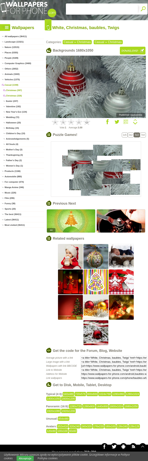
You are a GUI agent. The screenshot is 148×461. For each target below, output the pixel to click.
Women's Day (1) (14, 166)
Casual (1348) (11, 85)
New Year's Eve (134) (16, 112)
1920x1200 (68, 410)
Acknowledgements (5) (17, 139)
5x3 (137, 135)
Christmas (84, 42)
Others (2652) (11, 69)
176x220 (98, 426)
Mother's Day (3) (14, 149)
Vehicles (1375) (12, 79)
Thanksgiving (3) (14, 155)
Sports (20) (10, 209)
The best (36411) (13, 214)
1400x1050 (53, 398)
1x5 (125, 135)
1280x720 (75, 406)
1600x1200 (68, 398)
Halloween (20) (13, 122)
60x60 (73, 431)
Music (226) (10, 193)
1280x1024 (132, 394)
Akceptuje (25, 458)
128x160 (122, 426)
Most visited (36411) (15, 225)
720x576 (80, 394)
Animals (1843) (12, 74)
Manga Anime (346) (14, 187)
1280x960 (118, 394)
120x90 (51, 431)
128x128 (134, 426)
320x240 (74, 426)
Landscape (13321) (14, 42)
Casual (68, 42)
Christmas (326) (14, 96)
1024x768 (105, 394)
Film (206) (9, 198)
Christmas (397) (14, 90)
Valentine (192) (13, 106)
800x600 (92, 394)
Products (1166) (13, 171)
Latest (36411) (12, 219)
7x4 (143, 135)
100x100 (62, 431)
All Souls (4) (12, 144)
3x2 (131, 135)
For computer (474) (14, 182)
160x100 (110, 426)
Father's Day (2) (14, 160)
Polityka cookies (48, 458)
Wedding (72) (12, 117)
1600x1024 (116, 406)
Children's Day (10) (15, 133)
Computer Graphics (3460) (18, 63)
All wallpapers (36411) (16, 36)
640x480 (68, 394)
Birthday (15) (12, 128)
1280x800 (89, 406)
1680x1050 (131, 406)
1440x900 (102, 406)
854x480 (63, 418)
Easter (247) (12, 101)
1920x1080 (53, 410)
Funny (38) (10, 203)
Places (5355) (11, 52)
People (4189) (11, 58)
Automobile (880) (13, 176)
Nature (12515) (12, 47)
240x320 (86, 426)
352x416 (63, 426)
